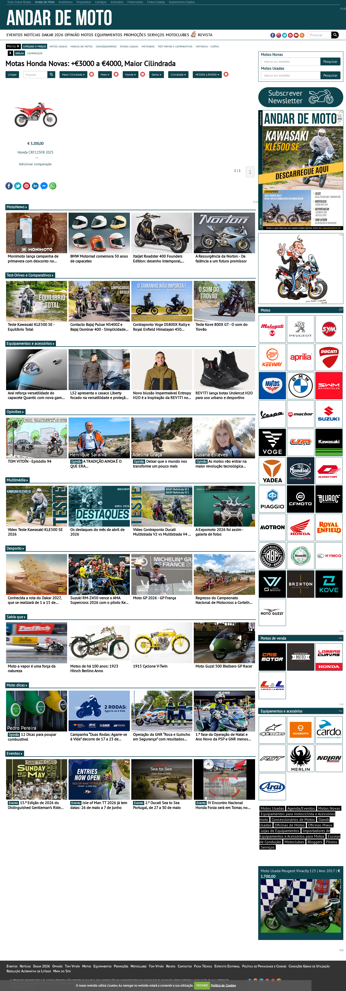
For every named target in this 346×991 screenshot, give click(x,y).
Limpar (12, 74)
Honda (130, 74)
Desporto (16, 548)
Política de (223, 985)
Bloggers (315, 841)
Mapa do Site (62, 971)
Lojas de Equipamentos (280, 830)
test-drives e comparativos (175, 46)
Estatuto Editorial (227, 966)
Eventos (15, 34)
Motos (87, 34)
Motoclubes (177, 34)
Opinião (72, 34)
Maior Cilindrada (73, 74)
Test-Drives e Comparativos (30, 275)
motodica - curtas (207, 46)
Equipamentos (108, 34)
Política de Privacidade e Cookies (264, 966)
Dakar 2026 (52, 34)
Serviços (155, 34)
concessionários (106, 46)
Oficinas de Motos (290, 825)
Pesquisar (330, 61)
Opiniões (15, 411)
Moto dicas (17, 685)
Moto (105, 74)
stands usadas (129, 46)
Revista (205, 34)
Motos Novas (329, 808)
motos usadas (58, 46)
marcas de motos (81, 46)
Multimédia (17, 480)
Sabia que (16, 616)
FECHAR (202, 985)
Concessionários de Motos (293, 819)
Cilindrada (178, 74)
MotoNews (17, 206)
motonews (148, 46)
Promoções (135, 34)
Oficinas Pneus (320, 825)
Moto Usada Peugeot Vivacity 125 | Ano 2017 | (301, 900)
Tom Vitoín (72, 966)
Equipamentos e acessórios (31, 343)
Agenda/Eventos (301, 808)
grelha (19, 53)
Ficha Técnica (203, 966)
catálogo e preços (34, 46)
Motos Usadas (272, 808)
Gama (156, 74)
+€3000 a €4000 (207, 74)
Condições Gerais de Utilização (309, 966)
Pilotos (331, 841)
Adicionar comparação (35, 164)
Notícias (32, 34)
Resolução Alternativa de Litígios (29, 971)
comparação (35, 53)
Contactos (185, 966)
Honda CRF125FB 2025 (35, 152)
